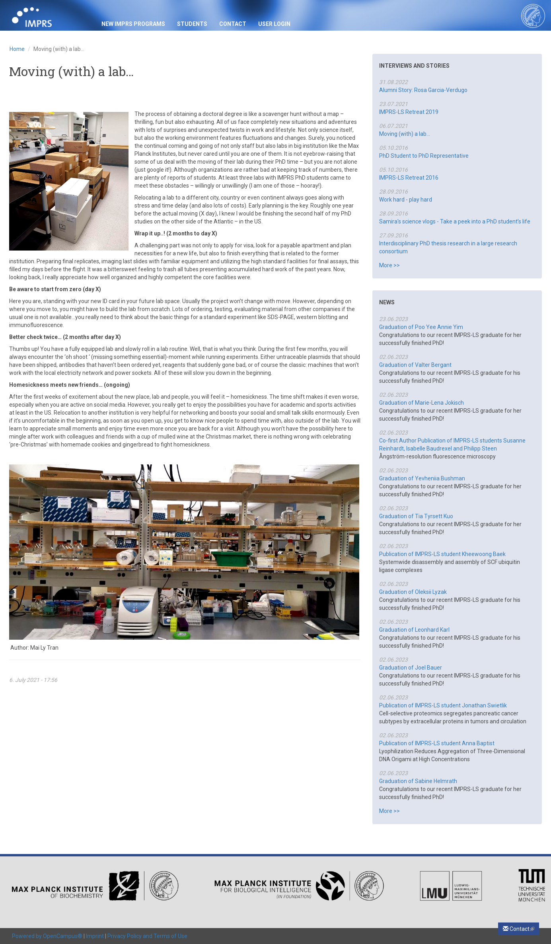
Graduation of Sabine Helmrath (418, 781)
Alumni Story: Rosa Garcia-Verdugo (423, 90)
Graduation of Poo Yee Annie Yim (421, 327)
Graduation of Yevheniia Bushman (422, 478)
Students (192, 24)
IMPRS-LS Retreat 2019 (408, 112)
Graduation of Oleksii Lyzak (413, 592)
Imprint (95, 936)
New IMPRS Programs (133, 24)
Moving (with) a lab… (404, 134)
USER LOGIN (274, 24)
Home (17, 49)
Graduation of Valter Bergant (415, 365)
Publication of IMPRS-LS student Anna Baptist (437, 743)
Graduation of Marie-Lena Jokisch (421, 403)
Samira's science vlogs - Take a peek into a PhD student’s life (454, 221)
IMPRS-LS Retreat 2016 (408, 177)
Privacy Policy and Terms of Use (147, 936)
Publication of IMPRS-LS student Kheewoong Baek (442, 554)
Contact (232, 24)
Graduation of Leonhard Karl (414, 630)
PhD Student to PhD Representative (424, 156)
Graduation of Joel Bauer (410, 667)
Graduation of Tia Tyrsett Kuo (416, 516)
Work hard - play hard (405, 199)
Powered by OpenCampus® (47, 936)
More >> (389, 265)
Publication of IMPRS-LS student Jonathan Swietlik (443, 705)
